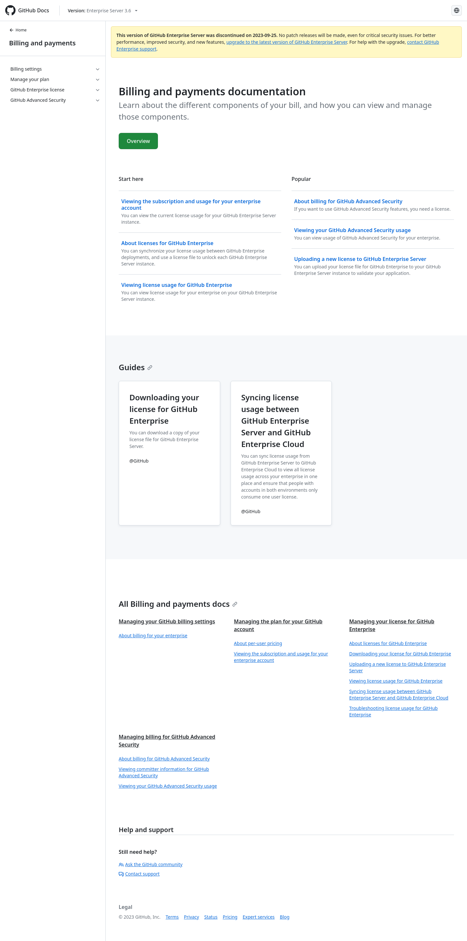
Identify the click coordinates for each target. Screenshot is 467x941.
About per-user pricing (258, 643)
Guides (135, 367)
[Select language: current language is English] (456, 10)
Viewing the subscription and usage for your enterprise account (281, 657)
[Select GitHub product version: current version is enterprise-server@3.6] (102, 11)
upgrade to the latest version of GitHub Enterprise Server (286, 42)
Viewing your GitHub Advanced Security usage (168, 786)
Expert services (259, 917)
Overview (138, 141)
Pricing (230, 917)
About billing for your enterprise (153, 635)
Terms (172, 917)
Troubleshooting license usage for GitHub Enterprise (393, 711)
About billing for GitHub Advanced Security (164, 759)
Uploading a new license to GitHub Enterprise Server (397, 667)
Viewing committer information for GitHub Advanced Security (164, 772)
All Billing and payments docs (178, 603)
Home (18, 30)
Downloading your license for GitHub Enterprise (400, 654)
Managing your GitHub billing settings (167, 621)
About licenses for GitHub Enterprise (388, 643)
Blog (285, 917)
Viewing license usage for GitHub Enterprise (396, 681)
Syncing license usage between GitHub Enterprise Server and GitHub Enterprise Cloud (399, 694)
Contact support (139, 874)
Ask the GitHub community (151, 864)
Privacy (191, 917)
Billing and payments (42, 43)
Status (211, 917)
